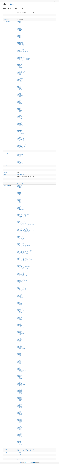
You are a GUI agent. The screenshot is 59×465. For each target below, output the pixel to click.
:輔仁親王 (19, 419)
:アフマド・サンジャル (21, 216)
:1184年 (19, 31)
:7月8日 (19, 129)
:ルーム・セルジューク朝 (21, 289)
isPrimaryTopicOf (6, 183)
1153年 (11, 4)
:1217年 (19, 37)
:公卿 (19, 73)
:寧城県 (19, 338)
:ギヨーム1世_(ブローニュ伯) (22, 239)
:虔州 (19, 408)
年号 (5, 452)
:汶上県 (19, 356)
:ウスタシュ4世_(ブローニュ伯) (22, 229)
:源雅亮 (19, 368)
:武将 (19, 101)
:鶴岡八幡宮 (20, 434)
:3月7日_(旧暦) (20, 125)
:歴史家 (19, 102)
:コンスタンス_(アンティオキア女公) (23, 246)
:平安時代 (19, 86)
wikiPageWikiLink (7, 21)
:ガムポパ (19, 237)
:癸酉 (19, 107)
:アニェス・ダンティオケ (21, 215)
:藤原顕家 (19, 407)
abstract (5, 12)
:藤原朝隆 (19, 397)
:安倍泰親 (19, 331)
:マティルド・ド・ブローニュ (22, 276)
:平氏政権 (19, 342)
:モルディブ (20, 282)
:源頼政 (19, 369)
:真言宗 (19, 108)
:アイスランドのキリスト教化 (22, 210)
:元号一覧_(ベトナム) (21, 71)
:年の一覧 (19, 89)
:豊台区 (19, 415)
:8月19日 (19, 131)
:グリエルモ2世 (20, 52)
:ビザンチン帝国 (20, 138)
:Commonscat (20, 154)
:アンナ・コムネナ (20, 45)
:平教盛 (19, 341)
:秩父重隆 (19, 375)
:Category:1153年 (20, 174)
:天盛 (19, 82)
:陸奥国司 (19, 429)
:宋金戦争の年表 (20, 333)
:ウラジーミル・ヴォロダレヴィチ (23, 231)
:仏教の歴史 (20, 303)
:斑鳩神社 (19, 349)
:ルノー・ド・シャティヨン (22, 288)
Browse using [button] (12, 1)
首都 (5, 454)
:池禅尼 (19, 355)
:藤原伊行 (19, 382)
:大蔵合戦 (19, 323)
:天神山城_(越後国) (21, 327)
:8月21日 (19, 132)
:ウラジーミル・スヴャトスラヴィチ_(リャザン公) (25, 230)
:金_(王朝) (19, 454)
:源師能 (19, 361)
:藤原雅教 (19, 406)
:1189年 (19, 199)
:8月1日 (19, 442)
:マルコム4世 (20, 147)
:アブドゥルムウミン (21, 217)
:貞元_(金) (19, 118)
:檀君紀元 (19, 100)
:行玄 (19, 411)
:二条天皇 (19, 301)
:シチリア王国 (20, 56)
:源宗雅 (19, 360)
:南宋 (19, 316)
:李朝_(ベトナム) (20, 95)
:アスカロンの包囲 (20, 140)
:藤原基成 (19, 386)
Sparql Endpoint (53, 1)
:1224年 (19, 38)
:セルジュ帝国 (20, 145)
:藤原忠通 (19, 393)
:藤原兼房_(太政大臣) (21, 384)
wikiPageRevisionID (7, 19)
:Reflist (19, 155)
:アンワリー (20, 222)
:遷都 (19, 422)
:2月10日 (19, 124)
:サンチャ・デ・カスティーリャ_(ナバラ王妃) (24, 250)
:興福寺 (19, 111)
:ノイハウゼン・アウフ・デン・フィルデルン (24, 259)
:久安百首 (19, 185)
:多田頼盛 (19, 319)
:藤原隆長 (19, 405)
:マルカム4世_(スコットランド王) (23, 279)
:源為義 (19, 362)
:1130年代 (19, 195)
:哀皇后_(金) (20, 435)
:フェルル (19, 265)
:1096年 (19, 28)
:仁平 (19, 66)
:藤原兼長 (19, 385)
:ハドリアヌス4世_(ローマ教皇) (22, 261)
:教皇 (19, 93)
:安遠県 (19, 332)
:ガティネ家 (20, 236)
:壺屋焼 (19, 318)
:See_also (19, 156)
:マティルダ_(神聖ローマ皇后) (22, 275)
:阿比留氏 (19, 426)
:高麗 (19, 123)
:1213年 (19, 36)
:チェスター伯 (20, 257)
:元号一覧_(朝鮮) (20, 72)
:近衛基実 (19, 420)
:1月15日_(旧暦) (20, 44)
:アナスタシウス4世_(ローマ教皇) (23, 214)
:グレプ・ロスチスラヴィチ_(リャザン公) (24, 245)
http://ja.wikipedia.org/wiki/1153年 (21, 183)
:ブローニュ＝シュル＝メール (22, 63)
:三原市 (19, 296)
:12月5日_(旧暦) (20, 42)
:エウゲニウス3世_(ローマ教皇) (22, 232)
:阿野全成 (19, 122)
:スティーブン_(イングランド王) (22, 253)
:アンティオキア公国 (21, 221)
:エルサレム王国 (20, 49)
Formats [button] (18, 1)
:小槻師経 (19, 339)
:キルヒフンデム (20, 238)
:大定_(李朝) (20, 78)
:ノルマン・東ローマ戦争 (21, 260)
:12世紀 (19, 206)
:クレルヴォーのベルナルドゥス (22, 51)
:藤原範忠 (19, 400)
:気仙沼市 (19, 354)
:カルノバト (20, 235)
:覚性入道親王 (20, 413)
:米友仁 (19, 377)
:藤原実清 (19, 392)
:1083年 (19, 23)
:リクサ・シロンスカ (21, 287)
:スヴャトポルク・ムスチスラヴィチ (23, 254)
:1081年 (19, 22)
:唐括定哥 (19, 436)
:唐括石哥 (19, 437)
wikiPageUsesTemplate (8, 153)
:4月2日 (19, 126)
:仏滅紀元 (19, 67)
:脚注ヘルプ (20, 163)
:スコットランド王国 (21, 57)
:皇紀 (19, 137)
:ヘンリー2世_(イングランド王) (22, 268)
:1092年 (19, 27)
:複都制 (19, 412)
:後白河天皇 (20, 347)
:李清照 (19, 96)
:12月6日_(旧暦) (20, 43)
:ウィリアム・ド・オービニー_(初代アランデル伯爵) (25, 224)
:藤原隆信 (19, 404)
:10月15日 (19, 29)
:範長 (19, 376)
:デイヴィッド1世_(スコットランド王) (23, 58)
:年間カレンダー (20, 162)
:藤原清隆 (19, 398)
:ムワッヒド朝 (20, 281)
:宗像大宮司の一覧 (20, 444)
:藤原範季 (19, 399)
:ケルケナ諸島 (20, 53)
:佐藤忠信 (19, 304)
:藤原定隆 (19, 390)
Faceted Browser (46, 1)
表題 (5, 172)
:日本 (19, 94)
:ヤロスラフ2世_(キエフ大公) (22, 283)
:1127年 (19, 30)
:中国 (19, 65)
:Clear (19, 153)
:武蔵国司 (19, 353)
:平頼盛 (19, 345)
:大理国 (19, 80)
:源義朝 (19, 363)
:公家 (19, 74)
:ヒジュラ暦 (20, 60)
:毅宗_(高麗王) (20, 103)
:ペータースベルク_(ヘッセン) (22, 272)
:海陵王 (19, 452)
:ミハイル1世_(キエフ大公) (22, 280)
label (5, 178)
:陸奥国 (19, 428)
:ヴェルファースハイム (21, 294)
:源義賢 (19, 364)
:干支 (19, 85)
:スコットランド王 (20, 139)
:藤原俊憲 (19, 383)
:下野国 (19, 298)
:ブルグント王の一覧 (21, 267)
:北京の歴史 (20, 312)
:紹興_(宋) (19, 110)
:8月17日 (19, 130)
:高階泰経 (19, 433)
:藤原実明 (19, 391)
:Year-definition (20, 157)
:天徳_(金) (19, 81)
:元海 (19, 309)
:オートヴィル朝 (20, 50)
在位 (5, 449)
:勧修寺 (19, 311)
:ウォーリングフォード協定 (22, 228)
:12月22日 (19, 41)
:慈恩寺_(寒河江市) (21, 348)
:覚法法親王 (20, 116)
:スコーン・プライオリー (21, 144)
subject (5, 174)
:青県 (19, 430)
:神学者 (19, 109)
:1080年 (19, 21)
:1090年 (19, 191)
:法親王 (19, 104)
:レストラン (20, 290)
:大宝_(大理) (20, 79)
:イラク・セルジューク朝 (21, 223)
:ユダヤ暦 (19, 64)
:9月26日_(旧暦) (20, 133)
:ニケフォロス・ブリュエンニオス (23, 59)
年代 (5, 170)
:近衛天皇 (19, 421)
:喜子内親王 (20, 317)
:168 (18, 208)
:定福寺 (19, 334)
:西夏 (19, 115)
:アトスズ (19, 213)
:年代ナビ (19, 161)
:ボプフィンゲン (20, 273)
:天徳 (19, 324)
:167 (18, 207)
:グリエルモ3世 (20, 244)
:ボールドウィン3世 (21, 146)
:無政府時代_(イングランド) (22, 370)
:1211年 (19, 35)
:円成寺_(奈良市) (20, 310)
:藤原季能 (19, 389)
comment (5, 176)
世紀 (5, 165)
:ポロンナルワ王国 (20, 274)
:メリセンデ (20, 148)
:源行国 (19, 367)
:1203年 (19, 34)
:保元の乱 (19, 305)
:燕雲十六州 (20, 371)
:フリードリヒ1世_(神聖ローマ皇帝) (23, 266)
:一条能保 (19, 295)
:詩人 (19, 117)
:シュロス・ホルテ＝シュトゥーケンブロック (24, 251)
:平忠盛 (19, 87)
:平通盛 (19, 88)
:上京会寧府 (20, 297)
